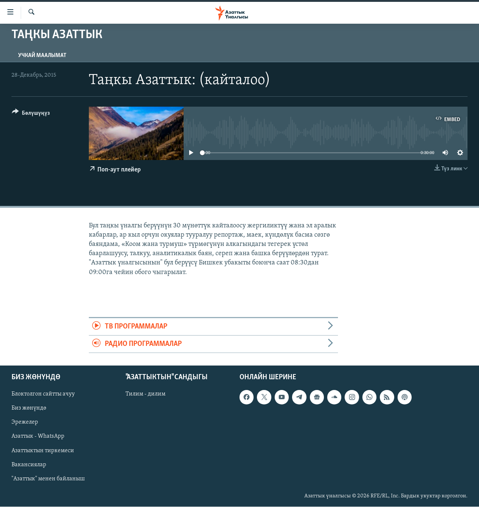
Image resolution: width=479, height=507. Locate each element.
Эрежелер (24, 423)
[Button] (31, 114)
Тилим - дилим (145, 394)
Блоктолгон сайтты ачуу (43, 394)
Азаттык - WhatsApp (37, 437)
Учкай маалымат (42, 56)
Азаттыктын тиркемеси (42, 451)
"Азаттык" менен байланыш (48, 479)
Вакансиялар (28, 465)
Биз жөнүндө (28, 408)
